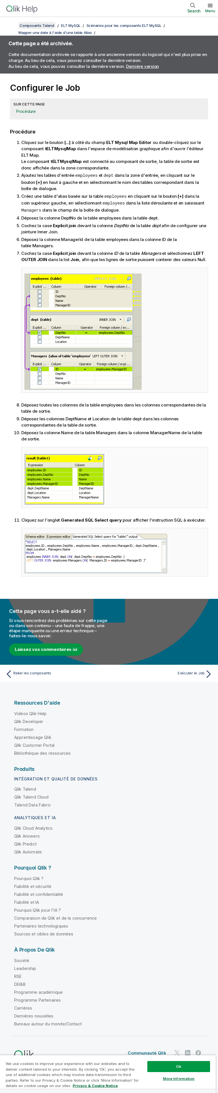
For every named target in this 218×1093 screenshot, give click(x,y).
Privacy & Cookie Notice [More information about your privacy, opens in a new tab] (95, 1085)
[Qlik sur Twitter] (177, 1051)
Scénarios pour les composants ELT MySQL (124, 25)
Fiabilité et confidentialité (38, 893)
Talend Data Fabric (32, 803)
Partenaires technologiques (41, 924)
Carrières (23, 1006)
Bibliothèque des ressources (42, 752)
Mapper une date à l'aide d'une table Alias (55, 32)
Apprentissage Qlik (32, 736)
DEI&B (20, 983)
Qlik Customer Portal (34, 744)
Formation (23, 728)
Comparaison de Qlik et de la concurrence (55, 917)
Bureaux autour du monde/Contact (48, 1022)
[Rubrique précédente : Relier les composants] (55, 673)
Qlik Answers (27, 834)
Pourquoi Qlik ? (28, 877)
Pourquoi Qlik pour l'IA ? (37, 909)
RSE (18, 975)
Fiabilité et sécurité (32, 885)
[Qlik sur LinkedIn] (187, 1051)
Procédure (26, 111)
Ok (178, 1066)
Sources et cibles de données (43, 932)
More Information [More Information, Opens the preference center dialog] (179, 1078)
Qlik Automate (28, 850)
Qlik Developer (28, 720)
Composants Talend (37, 25)
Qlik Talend (25, 788)
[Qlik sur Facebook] (198, 1051)
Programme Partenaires (37, 999)
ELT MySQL (71, 25)
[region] (108, 1074)
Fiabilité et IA (26, 901)
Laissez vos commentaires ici (46, 648)
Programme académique (38, 991)
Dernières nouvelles (33, 1014)
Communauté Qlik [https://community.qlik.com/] (147, 1052)
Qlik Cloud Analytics (33, 827)
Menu (210, 10)
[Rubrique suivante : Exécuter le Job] (162, 673)
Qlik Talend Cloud (31, 795)
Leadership (25, 967)
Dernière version (142, 66)
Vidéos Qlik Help (30, 712)
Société (21, 959)
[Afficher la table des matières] (11, 25)
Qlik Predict (25, 842)
